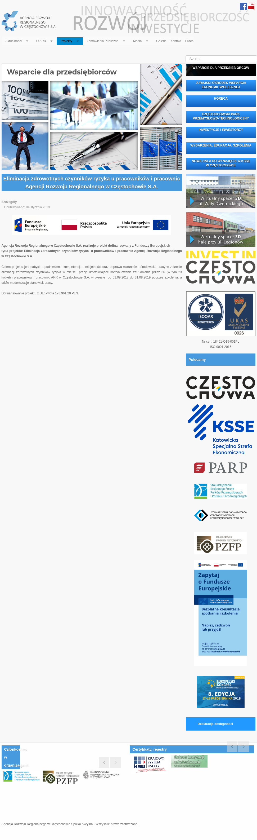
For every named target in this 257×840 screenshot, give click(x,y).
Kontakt (175, 41)
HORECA (221, 98)
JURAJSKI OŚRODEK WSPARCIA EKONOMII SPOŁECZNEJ (220, 85)
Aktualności (18, 40)
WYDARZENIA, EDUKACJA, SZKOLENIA (220, 145)
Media (141, 40)
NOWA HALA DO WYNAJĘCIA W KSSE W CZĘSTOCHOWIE (221, 163)
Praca (189, 41)
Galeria (161, 41)
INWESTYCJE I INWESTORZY (221, 130)
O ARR (45, 40)
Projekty (70, 40)
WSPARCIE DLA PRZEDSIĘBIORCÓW (220, 68)
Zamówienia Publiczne (107, 40)
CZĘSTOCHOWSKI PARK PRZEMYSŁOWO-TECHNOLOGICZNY (221, 116)
